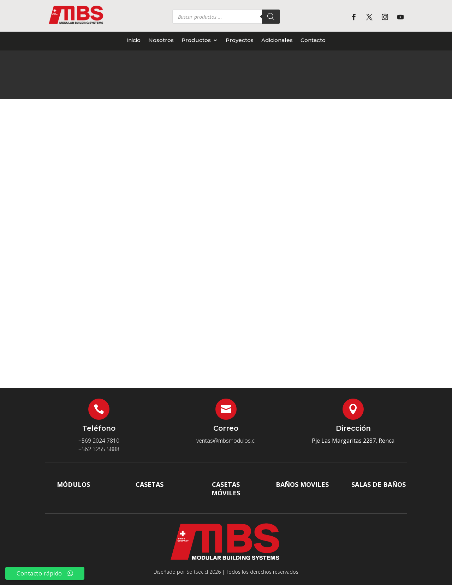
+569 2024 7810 (98, 440)
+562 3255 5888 (98, 449)
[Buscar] (271, 17)
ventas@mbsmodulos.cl (226, 440)
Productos (196, 40)
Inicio (133, 40)
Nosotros (161, 40)
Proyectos (240, 40)
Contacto (313, 40)
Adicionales (277, 40)
